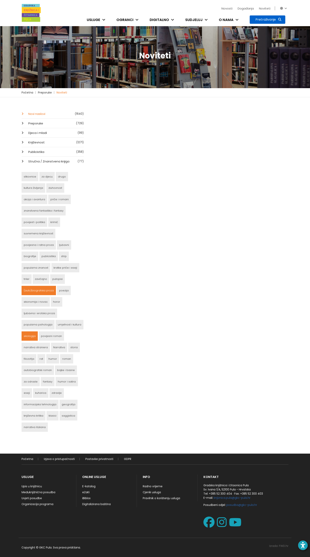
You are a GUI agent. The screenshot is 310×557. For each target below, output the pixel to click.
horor (56, 302)
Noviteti (264, 8)
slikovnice (30, 176)
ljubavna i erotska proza (39, 313)
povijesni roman (51, 336)
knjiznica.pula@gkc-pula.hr (232, 498)
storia (74, 347)
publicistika (49, 256)
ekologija (30, 336)
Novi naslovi (55, 113)
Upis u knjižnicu (32, 486)
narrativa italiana (35, 427)
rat (41, 359)
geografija (68, 404)
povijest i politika (34, 222)
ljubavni (64, 245)
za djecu (47, 176)
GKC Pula (45, 547)
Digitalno (159, 19)
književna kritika (33, 416)
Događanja (246, 8)
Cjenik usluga (152, 492)
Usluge (93, 19)
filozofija (29, 359)
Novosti (226, 8)
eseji (27, 393)
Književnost (55, 142)
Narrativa (59, 347)
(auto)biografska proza (39, 290)
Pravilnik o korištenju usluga (161, 498)
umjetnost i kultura (69, 324)
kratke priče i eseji (65, 268)
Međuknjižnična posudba (38, 492)
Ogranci (124, 19)
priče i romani (59, 199)
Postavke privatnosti (99, 459)
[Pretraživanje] (267, 19)
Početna (27, 92)
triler (26, 279)
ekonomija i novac (36, 302)
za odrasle (31, 381)
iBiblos (86, 498)
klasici (52, 416)
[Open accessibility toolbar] (303, 545)
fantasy (47, 381)
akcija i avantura (34, 199)
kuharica (40, 393)
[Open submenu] (104, 19)
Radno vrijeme (153, 486)
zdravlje (57, 393)
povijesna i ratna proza (39, 245)
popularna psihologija (38, 324)
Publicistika (55, 151)
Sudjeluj (194, 19)
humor (52, 359)
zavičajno (41, 279)
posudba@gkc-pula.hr (241, 505)
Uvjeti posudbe (32, 498)
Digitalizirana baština (96, 504)
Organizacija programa (37, 504)
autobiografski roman (38, 370)
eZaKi (86, 492)
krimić (54, 222)
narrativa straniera (36, 347)
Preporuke (45, 92)
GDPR (127, 459)
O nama (226, 19)
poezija (64, 290)
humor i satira (67, 381)
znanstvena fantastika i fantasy (43, 211)
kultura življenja (33, 188)
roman (66, 359)
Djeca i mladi (55, 132)
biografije (30, 256)
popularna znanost (36, 268)
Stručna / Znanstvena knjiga (55, 161)
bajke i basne (66, 370)
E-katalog (88, 486)
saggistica (68, 416)
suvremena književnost (38, 233)
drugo (62, 176)
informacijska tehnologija (40, 404)
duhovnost (55, 188)
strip (64, 256)
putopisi (57, 279)
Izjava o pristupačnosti (59, 459)
